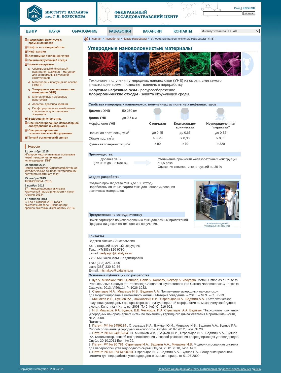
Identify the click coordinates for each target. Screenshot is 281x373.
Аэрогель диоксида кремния (50, 103)
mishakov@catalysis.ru (116, 270)
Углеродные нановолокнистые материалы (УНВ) (53, 91)
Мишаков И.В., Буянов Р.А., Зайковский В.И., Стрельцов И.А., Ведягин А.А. (148, 299)
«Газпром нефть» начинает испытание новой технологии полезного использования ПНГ (50, 157)
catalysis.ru (42, 368)
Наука (54, 31)
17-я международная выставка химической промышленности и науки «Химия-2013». (49, 191)
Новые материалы (135, 38)
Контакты (183, 31)
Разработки (120, 31)
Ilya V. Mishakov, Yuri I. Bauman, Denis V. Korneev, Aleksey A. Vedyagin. (144, 280)
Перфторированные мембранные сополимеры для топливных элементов (53, 111)
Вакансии (152, 31)
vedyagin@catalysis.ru (116, 253)
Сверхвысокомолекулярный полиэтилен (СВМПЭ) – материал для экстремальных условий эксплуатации (54, 73)
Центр (31, 31)
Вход (237, 8)
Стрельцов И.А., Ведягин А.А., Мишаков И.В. (159, 344)
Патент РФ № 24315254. (110, 333)
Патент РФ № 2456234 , (110, 325)
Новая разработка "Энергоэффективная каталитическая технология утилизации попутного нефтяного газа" (51, 170)
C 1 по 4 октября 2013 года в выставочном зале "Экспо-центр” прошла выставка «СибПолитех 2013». (50, 204)
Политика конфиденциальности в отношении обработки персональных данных (209, 368)
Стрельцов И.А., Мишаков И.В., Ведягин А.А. (126, 291)
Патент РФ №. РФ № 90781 (113, 352)
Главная (96, 38)
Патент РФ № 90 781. (108, 344)
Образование (84, 31)
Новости (34, 146)
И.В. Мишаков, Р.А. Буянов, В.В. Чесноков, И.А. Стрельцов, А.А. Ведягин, (147, 310)
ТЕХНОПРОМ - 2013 (38, 181)
